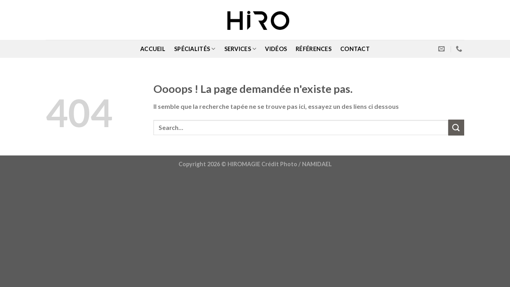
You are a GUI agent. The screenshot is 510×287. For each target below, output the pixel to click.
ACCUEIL (152, 48)
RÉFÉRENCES (314, 48)
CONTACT (355, 48)
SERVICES (240, 49)
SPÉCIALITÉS (195, 49)
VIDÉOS (276, 48)
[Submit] (456, 127)
